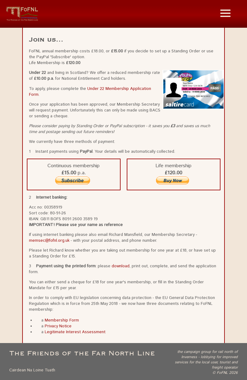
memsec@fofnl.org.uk (49, 241)
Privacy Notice (58, 326)
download (121, 266)
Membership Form (62, 320)
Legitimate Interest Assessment (75, 332)
